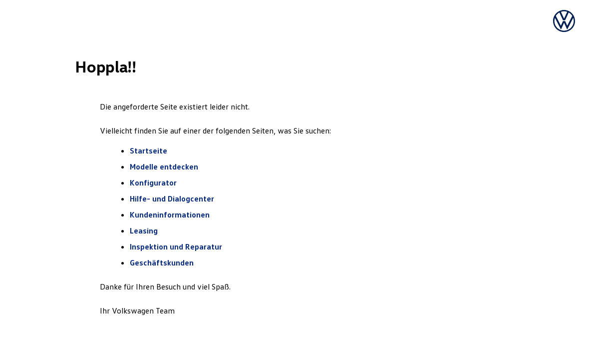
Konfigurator (153, 183)
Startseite (148, 151)
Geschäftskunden (162, 263)
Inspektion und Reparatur (176, 247)
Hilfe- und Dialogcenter (172, 199)
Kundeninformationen (170, 215)
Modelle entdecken (165, 167)
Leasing (144, 231)
